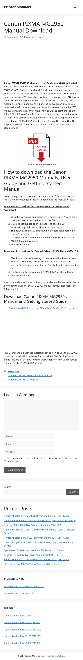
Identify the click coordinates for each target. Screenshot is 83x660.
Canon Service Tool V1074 (17, 615)
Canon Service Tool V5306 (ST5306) (22, 643)
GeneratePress (58, 655)
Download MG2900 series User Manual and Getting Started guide (41, 308)
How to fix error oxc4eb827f (19, 593)
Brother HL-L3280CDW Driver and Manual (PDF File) (31, 554)
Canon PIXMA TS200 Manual (23, 379)
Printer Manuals (17, 6)
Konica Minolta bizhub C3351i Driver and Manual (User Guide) (37, 537)
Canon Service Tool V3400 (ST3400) (22, 622)
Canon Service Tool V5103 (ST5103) (22, 636)
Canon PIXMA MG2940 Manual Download (30, 375)
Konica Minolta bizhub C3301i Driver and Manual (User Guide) (37, 559)
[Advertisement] (41, 62)
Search (7, 486)
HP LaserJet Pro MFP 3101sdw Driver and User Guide (32, 564)
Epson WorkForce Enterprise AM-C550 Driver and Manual (34, 550)
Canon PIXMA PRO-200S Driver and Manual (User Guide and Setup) (39, 520)
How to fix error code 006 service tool (24, 586)
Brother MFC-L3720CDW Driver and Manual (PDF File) (32, 525)
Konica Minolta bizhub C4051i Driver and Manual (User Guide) (37, 515)
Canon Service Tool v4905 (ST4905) (22, 629)
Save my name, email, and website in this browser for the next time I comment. (43, 459)
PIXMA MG (13, 371)
